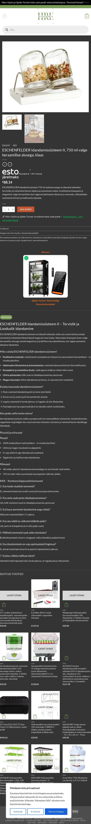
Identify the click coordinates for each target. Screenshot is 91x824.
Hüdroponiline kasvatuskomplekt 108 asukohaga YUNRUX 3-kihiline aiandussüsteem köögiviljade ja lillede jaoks (45, 728)
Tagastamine (60, 819)
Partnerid (42, 823)
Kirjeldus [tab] (6, 317)
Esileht (6, 145)
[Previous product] (10, 164)
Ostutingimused (50, 820)
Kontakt (11, 819)
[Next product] (5, 164)
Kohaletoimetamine (43, 819)
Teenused (53, 823)
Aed (15, 145)
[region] (38, 800)
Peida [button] (86, 2)
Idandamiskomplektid (29, 233)
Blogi (83, 820)
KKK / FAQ (32, 823)
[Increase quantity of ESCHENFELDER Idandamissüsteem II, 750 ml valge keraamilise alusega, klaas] (13, 209)
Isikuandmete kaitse (69, 820)
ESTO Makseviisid (75, 819)
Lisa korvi (26, 209)
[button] (4, 16)
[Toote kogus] (8, 209)
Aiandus (17, 233)
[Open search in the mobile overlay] (45, 29)
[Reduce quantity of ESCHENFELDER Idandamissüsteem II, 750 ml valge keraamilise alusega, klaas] (4, 209)
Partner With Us (24, 819)
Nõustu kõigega (56, 811)
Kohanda (18, 811)
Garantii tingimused (14, 820)
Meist (61, 823)
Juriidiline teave (33, 820)
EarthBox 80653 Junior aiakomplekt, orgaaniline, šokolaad (41, 615)
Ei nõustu (35, 811)
